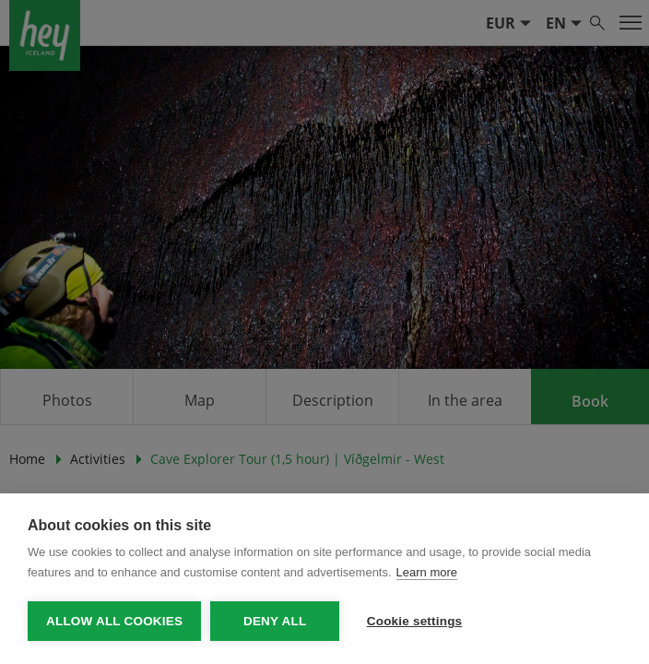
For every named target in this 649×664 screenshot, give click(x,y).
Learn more (426, 572)
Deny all (274, 621)
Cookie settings (415, 621)
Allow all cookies (114, 621)
